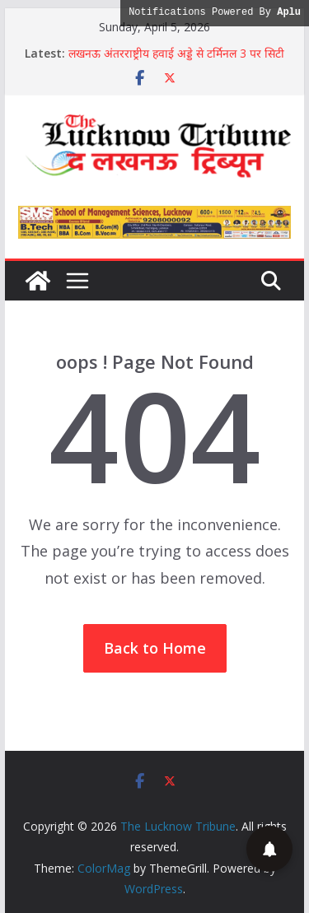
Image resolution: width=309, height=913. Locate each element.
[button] (269, 849)
